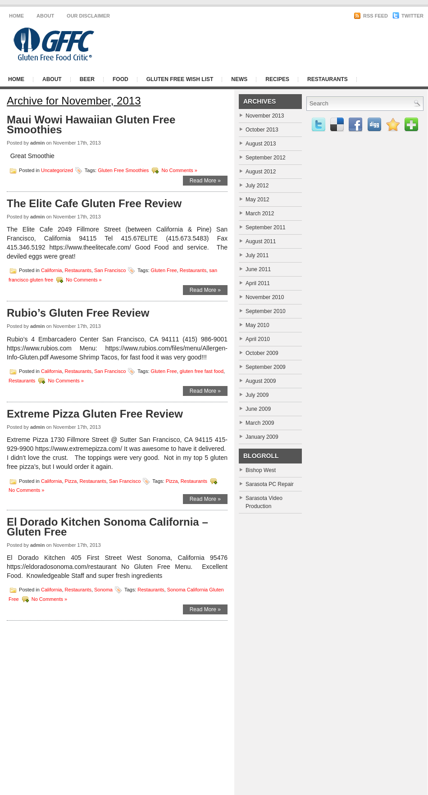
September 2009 (266, 367)
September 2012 (266, 157)
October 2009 (262, 353)
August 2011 (261, 241)
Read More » (205, 180)
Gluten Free (164, 270)
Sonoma (103, 589)
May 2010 (257, 325)
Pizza (71, 481)
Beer (87, 79)
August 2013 (261, 144)
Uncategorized (57, 170)
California (51, 270)
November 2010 (265, 297)
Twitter (407, 15)
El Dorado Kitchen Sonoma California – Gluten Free (107, 527)
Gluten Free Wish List (180, 79)
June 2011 (258, 269)
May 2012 (257, 199)
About (45, 15)
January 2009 (262, 437)
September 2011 (266, 227)
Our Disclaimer (88, 15)
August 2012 (261, 171)
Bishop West (261, 470)
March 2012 (260, 213)
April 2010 (258, 339)
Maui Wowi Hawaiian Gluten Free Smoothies (91, 125)
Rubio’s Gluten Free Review (78, 313)
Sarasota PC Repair (270, 484)
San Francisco (110, 270)
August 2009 (261, 381)
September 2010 (266, 311)
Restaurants (78, 270)
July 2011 (257, 255)
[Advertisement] (313, 87)
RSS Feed (371, 15)
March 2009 (260, 423)
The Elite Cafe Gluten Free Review (94, 203)
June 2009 (258, 409)
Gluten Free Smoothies (123, 170)
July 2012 (257, 185)
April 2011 (258, 283)
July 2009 (257, 395)
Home (16, 15)
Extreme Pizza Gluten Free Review (95, 414)
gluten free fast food (201, 370)
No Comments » (179, 170)
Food (120, 79)
